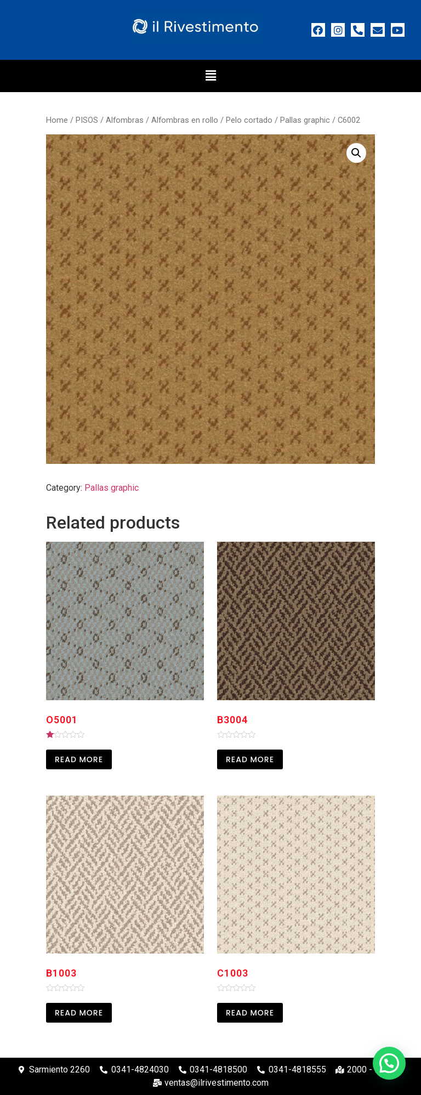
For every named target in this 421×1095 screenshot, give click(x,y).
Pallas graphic (305, 120)
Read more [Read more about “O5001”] (79, 759)
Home (57, 120)
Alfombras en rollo (184, 120)
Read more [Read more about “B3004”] (250, 759)
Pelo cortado (249, 120)
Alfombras (125, 120)
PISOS (87, 120)
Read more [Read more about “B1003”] (79, 1012)
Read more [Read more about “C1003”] (250, 1012)
